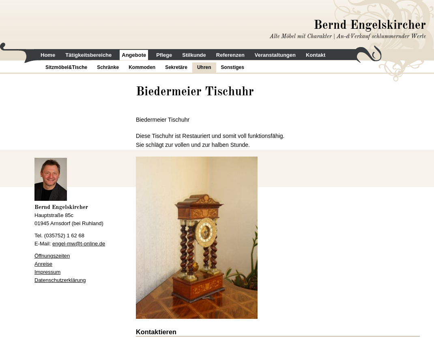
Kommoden (142, 67)
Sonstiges (232, 67)
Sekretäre (176, 67)
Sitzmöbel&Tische (66, 67)
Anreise (43, 264)
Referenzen (230, 55)
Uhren (204, 67)
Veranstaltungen (275, 55)
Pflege (164, 55)
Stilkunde (194, 55)
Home (48, 55)
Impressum (47, 272)
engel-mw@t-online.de (78, 244)
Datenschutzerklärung (60, 280)
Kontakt (315, 55)
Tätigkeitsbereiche (88, 55)
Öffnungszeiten (52, 256)
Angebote (134, 55)
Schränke (108, 67)
